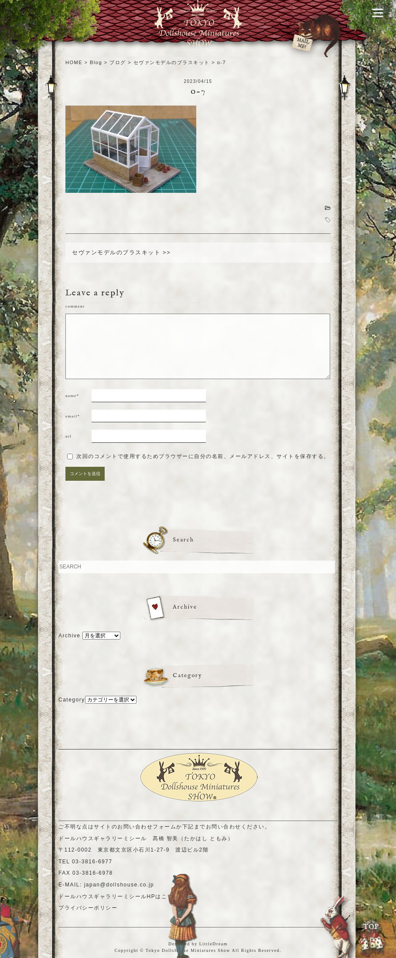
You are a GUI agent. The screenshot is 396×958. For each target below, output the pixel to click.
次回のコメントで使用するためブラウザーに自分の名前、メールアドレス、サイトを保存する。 (203, 456)
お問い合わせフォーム (146, 827)
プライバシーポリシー (87, 908)
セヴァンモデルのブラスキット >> (121, 252)
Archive (69, 636)
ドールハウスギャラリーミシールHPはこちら (118, 896)
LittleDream (213, 943)
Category (71, 700)
